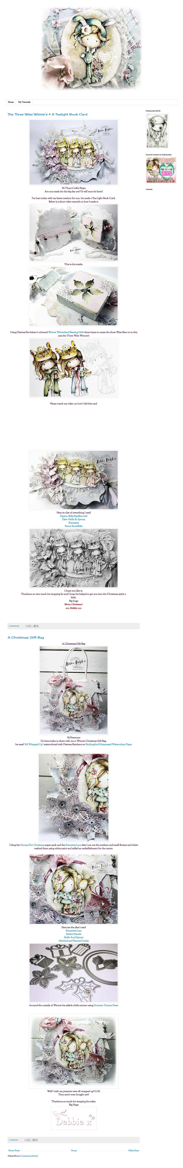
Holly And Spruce (73, 937)
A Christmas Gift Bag (26, 637)
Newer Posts (14, 1150)
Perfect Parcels (73, 934)
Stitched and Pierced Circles (74, 941)
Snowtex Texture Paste (106, 1005)
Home (11, 102)
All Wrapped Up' (34, 744)
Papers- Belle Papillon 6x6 (73, 516)
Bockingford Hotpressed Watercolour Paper (109, 744)
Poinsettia (74, 523)
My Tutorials (24, 102)
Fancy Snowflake (74, 526)
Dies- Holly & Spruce (73, 519)
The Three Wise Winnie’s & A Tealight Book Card (47, 114)
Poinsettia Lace (73, 845)
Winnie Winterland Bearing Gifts (66, 332)
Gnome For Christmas (32, 845)
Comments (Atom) (29, 1156)
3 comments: (14, 626)
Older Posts (133, 1150)
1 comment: (14, 1140)
